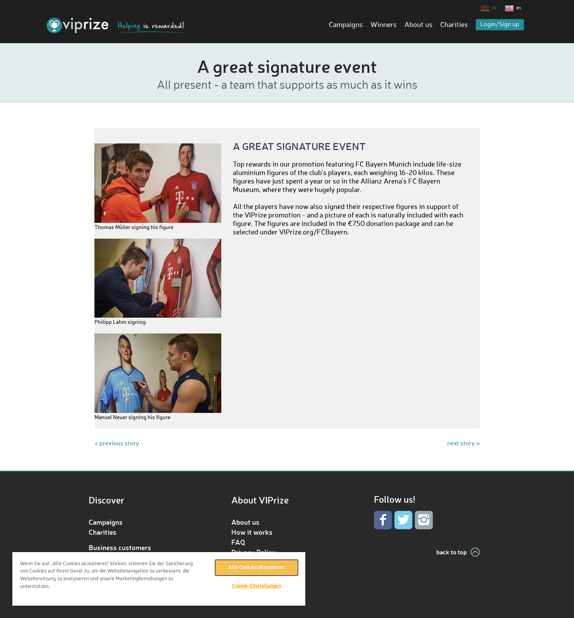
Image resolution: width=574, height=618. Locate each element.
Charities (454, 25)
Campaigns (346, 25)
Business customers (120, 547)
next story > (463, 444)
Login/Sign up (499, 25)
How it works (252, 532)
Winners (383, 25)
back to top (451, 552)
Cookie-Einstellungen (256, 586)
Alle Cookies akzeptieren (256, 567)
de (494, 8)
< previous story (116, 444)
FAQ (238, 542)
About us (418, 25)
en (518, 8)
